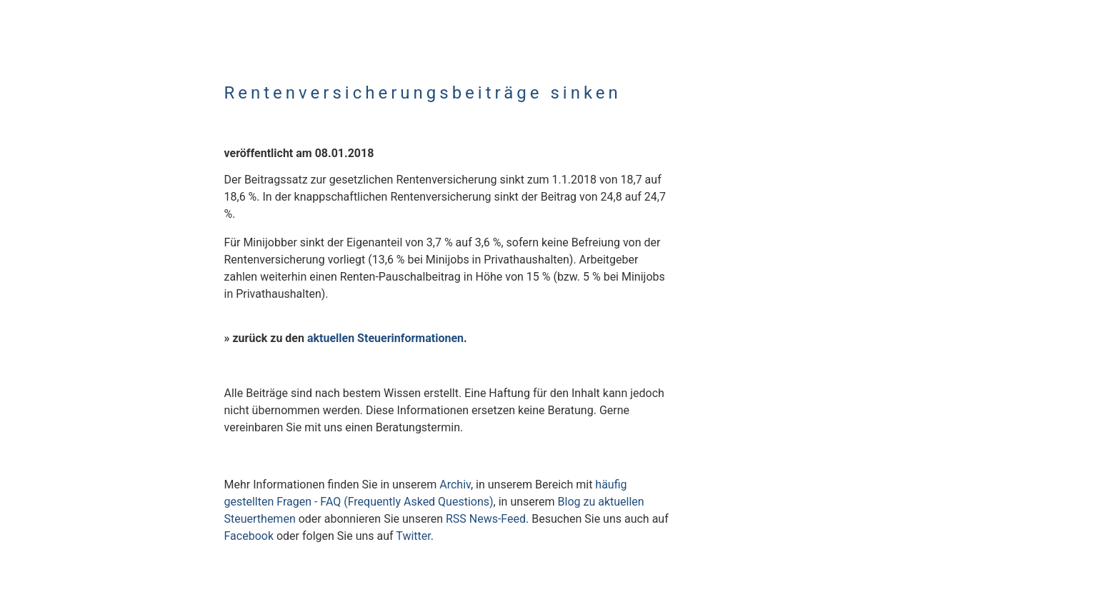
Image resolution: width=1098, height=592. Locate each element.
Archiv (455, 484)
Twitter (413, 536)
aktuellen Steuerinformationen (385, 338)
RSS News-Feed (486, 519)
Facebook (249, 536)
